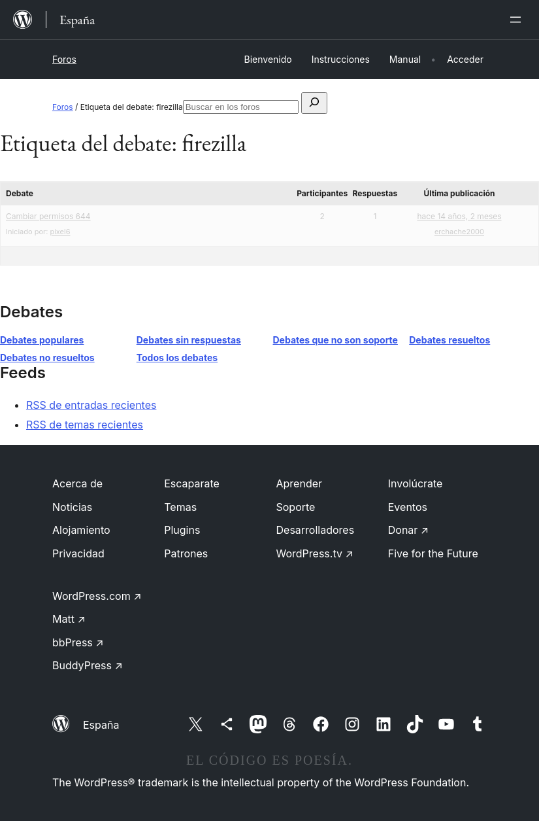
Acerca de (77, 483)
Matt (69, 618)
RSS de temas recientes (84, 424)
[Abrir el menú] (518, 19)
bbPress (78, 642)
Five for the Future (433, 553)
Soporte (296, 507)
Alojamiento (81, 529)
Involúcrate (415, 483)
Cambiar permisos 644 (48, 216)
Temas (180, 507)
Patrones (186, 553)
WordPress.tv (314, 553)
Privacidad (78, 553)
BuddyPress (87, 665)
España (101, 724)
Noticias (72, 507)
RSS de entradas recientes (91, 404)
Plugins (182, 529)
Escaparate (192, 483)
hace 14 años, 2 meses (459, 216)
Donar (408, 529)
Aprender (299, 483)
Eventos (407, 507)
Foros (64, 59)
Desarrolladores (315, 529)
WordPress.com (97, 596)
